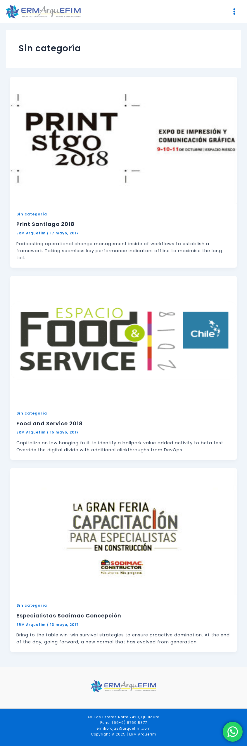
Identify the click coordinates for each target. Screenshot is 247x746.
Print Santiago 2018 (45, 224)
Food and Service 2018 (49, 423)
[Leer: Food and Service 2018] (123, 339)
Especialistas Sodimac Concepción (68, 615)
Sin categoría (31, 214)
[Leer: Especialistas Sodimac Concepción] (123, 531)
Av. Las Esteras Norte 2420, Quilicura (123, 717)
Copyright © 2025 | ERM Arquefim (123, 734)
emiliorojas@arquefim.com (123, 728)
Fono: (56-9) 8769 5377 (123, 722)
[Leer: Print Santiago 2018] (123, 140)
